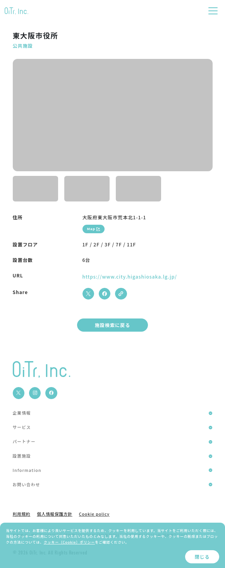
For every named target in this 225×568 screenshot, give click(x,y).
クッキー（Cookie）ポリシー (69, 542)
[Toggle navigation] (213, 10)
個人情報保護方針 (54, 514)
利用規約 (22, 514)
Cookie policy (94, 514)
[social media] (18, 393)
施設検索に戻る (113, 325)
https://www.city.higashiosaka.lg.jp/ (129, 276)
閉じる (202, 556)
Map (93, 228)
